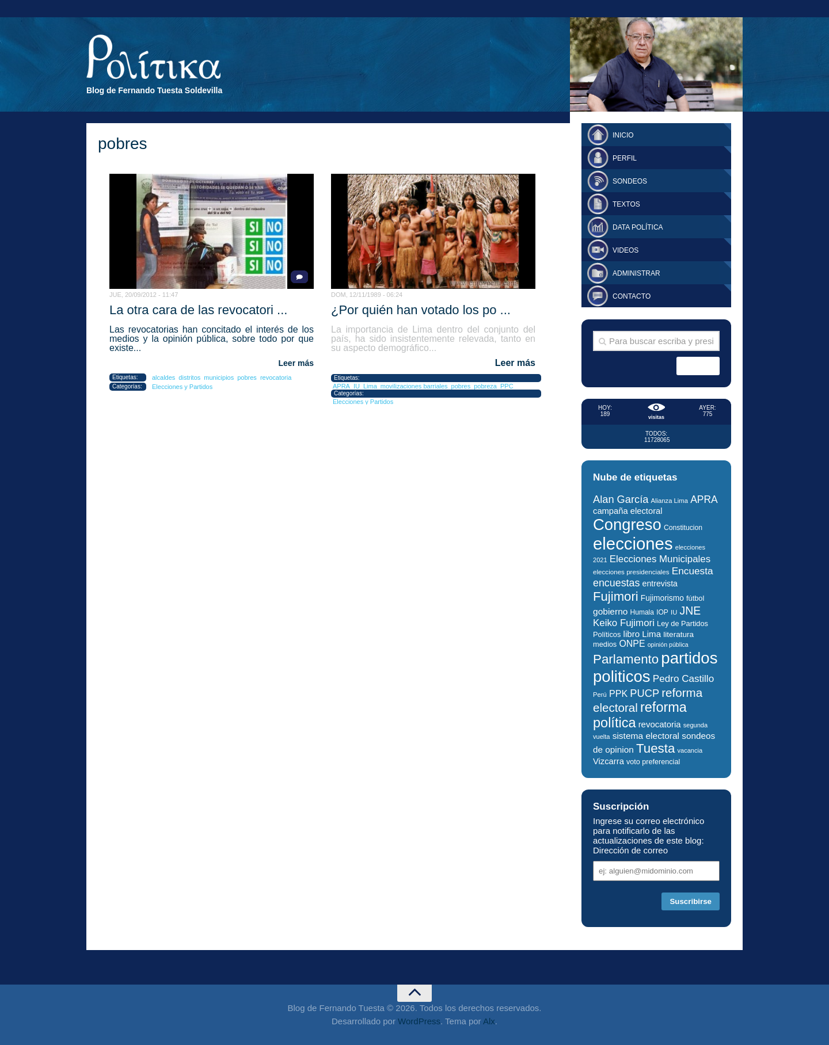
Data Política (638, 227)
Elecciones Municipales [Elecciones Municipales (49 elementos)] (660, 559)
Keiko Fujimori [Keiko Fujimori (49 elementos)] (624, 622)
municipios (219, 377)
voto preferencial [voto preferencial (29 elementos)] (653, 762)
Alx (489, 1021)
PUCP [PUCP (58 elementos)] (644, 693)
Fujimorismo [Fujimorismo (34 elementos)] (662, 598)
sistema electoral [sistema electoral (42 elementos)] (646, 736)
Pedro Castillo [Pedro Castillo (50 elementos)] (683, 678)
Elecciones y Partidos (182, 386)
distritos (189, 377)
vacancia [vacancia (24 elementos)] (690, 750)
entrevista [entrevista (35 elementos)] (660, 583)
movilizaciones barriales (414, 386)
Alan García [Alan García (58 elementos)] (620, 499)
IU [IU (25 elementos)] (674, 612)
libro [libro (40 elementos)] (631, 634)
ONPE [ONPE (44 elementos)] (632, 644)
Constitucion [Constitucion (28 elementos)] (683, 528)
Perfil (625, 158)
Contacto (632, 296)
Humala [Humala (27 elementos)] (642, 612)
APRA (341, 386)
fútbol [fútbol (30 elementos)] (695, 598)
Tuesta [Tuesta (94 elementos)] (655, 748)
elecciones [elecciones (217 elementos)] (633, 543)
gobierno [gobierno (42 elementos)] (610, 611)
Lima (370, 386)
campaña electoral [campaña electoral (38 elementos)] (628, 511)
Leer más (296, 363)
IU (356, 386)
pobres (247, 377)
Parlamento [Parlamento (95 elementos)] (626, 659)
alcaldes (163, 377)
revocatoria (275, 377)
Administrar (636, 273)
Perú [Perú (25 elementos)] (600, 694)
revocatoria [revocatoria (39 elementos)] (659, 724)
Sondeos (630, 181)
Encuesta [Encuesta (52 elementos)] (692, 571)
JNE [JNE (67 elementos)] (690, 610)
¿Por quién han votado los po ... (421, 310)
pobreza (485, 386)
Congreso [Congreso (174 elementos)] (627, 524)
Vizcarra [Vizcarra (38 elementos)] (608, 761)
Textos (626, 204)
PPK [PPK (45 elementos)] (618, 693)
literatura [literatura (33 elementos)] (678, 634)
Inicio (623, 135)
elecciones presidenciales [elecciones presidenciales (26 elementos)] (631, 571)
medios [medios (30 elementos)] (605, 644)
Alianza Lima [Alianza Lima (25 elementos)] (669, 500)
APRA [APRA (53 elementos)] (704, 499)
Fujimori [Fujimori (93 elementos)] (615, 596)
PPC (507, 386)
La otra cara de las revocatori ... (198, 310)
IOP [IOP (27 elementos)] (662, 612)
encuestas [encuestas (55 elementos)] (616, 583)
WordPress (419, 1021)
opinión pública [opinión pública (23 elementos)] (668, 644)
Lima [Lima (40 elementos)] (651, 634)
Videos (625, 250)
